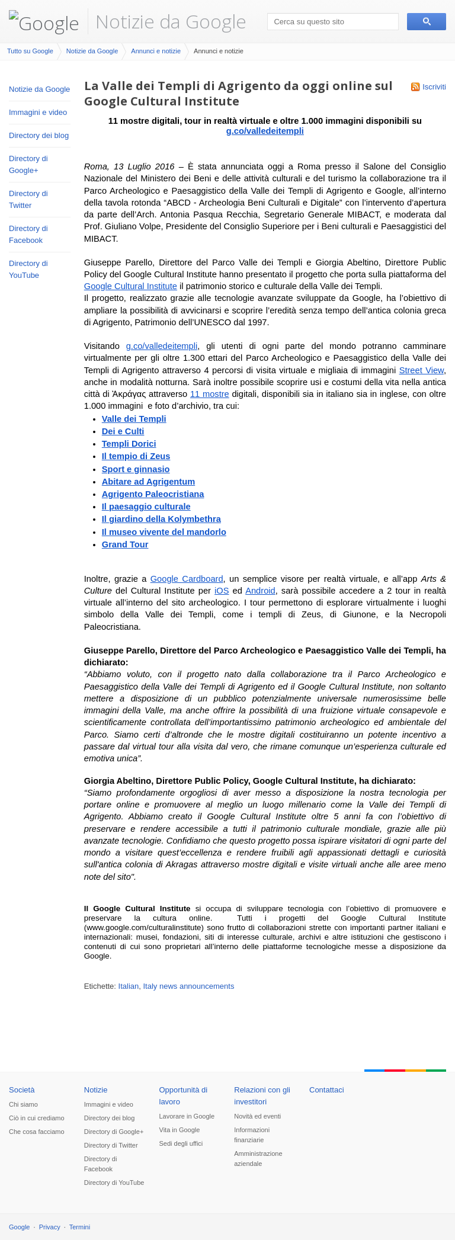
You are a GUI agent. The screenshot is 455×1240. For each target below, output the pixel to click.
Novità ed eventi (257, 1116)
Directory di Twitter (28, 199)
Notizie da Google (170, 21)
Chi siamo (23, 1104)
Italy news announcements (189, 986)
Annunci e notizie (156, 51)
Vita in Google (179, 1129)
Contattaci (326, 1089)
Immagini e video (38, 112)
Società (21, 1089)
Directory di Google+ (28, 164)
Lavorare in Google (187, 1116)
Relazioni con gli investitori (262, 1095)
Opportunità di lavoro (183, 1095)
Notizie (96, 1089)
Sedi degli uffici (181, 1143)
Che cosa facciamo (37, 1131)
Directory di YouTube (28, 269)
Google (19, 1227)
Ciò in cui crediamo (37, 1118)
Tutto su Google (30, 51)
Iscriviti (434, 86)
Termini (79, 1227)
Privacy (49, 1227)
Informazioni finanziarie (252, 1134)
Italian (128, 986)
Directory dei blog (39, 135)
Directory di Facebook (28, 234)
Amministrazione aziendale (258, 1158)
